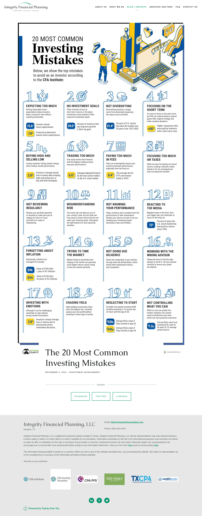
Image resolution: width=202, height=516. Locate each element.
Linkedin (121, 396)
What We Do (117, 7)
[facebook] (99, 500)
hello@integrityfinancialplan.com (127, 422)
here (130, 445)
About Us (101, 7)
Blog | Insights (137, 7)
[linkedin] (91, 500)
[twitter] (107, 500)
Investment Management (84, 372)
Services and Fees (161, 7)
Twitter (101, 396)
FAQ (178, 7)
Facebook (81, 396)
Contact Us (190, 7)
